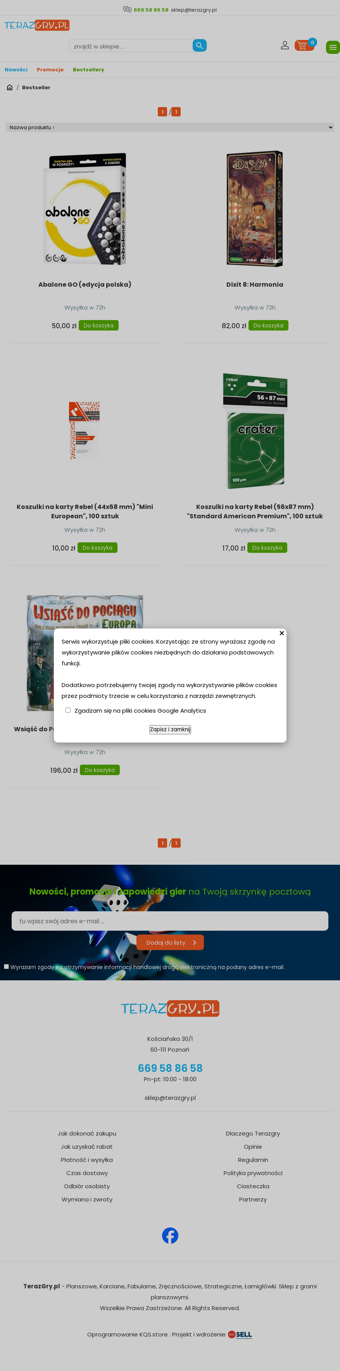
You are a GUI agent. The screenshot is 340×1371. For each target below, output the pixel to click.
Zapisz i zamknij (170, 729)
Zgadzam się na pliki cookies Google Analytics (140, 710)
